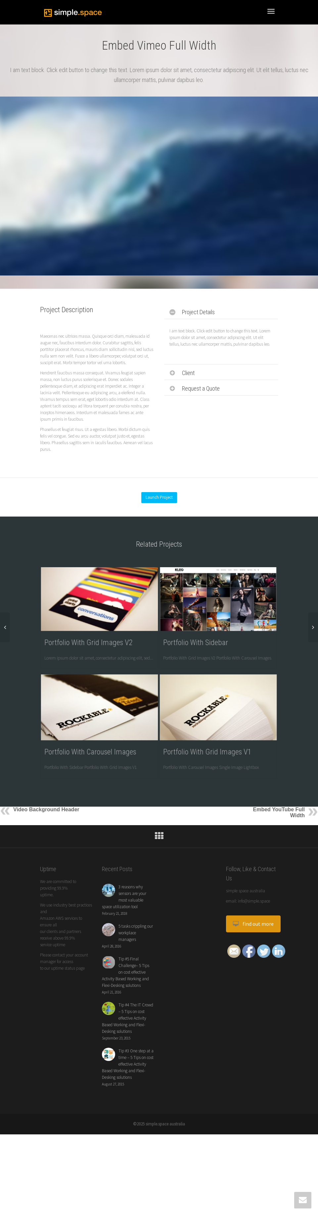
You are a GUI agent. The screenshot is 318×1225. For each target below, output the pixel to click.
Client (188, 372)
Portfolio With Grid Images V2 (90, 638)
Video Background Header (46, 874)
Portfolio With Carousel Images (91, 780)
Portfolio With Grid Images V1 (209, 780)
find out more (253, 988)
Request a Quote (201, 388)
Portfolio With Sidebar (199, 638)
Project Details (198, 312)
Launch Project (159, 497)
